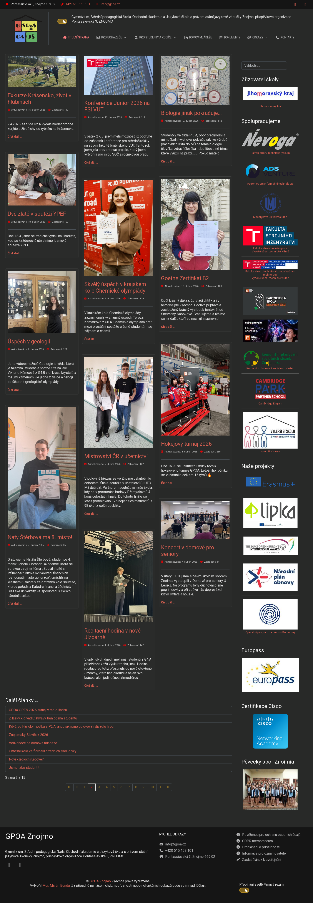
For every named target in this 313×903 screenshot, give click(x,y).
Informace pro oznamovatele (261, 853)
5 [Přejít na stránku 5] (114, 787)
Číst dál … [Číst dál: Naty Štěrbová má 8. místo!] (15, 603)
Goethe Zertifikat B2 (185, 278)
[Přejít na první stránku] (69, 787)
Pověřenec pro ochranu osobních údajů (268, 835)
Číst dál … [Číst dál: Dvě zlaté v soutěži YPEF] (15, 253)
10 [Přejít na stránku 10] (152, 787)
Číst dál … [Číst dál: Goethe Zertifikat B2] (168, 326)
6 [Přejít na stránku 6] (121, 787)
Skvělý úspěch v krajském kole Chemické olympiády (115, 287)
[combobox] (264, 65)
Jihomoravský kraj (270, 106)
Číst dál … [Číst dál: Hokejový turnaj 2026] (168, 483)
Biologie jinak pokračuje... (191, 113)
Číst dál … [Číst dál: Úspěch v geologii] (15, 390)
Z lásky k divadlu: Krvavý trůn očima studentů (43, 718)
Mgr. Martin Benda (56, 885)
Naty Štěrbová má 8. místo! (40, 537)
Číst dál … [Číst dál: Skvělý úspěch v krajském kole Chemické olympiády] (91, 339)
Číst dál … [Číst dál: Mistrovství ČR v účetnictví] (91, 513)
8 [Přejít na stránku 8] (136, 787)
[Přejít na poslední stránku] (168, 787)
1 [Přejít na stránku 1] (84, 787)
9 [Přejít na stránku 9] (144, 787)
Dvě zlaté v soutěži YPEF (37, 214)
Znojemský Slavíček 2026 (28, 735)
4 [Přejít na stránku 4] (107, 787)
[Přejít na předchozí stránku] (77, 787)
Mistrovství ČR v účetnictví (116, 456)
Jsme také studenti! (24, 767)
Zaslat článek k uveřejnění (258, 860)
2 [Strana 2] (92, 787)
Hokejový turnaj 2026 (186, 444)
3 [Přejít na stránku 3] (99, 787)
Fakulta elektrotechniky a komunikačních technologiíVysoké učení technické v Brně (270, 271)
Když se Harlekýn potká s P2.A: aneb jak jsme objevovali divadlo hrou (61, 726)
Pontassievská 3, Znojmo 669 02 (187, 857)
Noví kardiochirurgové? (26, 759)
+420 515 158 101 (78, 4)
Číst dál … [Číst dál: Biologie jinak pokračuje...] (168, 161)
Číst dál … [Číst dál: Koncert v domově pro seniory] (168, 602)
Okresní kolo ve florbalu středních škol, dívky (43, 751)
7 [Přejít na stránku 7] (129, 787)
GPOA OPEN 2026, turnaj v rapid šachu (38, 710)
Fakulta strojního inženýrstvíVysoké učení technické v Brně (270, 250)
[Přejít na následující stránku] (160, 787)
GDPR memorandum (254, 841)
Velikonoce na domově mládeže (33, 743)
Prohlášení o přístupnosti (258, 847)
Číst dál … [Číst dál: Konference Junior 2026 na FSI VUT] (91, 162)
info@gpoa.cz (110, 4)
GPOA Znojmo (100, 881)
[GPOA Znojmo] (27, 28)
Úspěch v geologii (29, 341)
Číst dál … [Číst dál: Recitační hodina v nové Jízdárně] (91, 685)
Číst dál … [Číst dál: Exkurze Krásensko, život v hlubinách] (15, 136)
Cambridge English (270, 391)
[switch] (62, 21)
